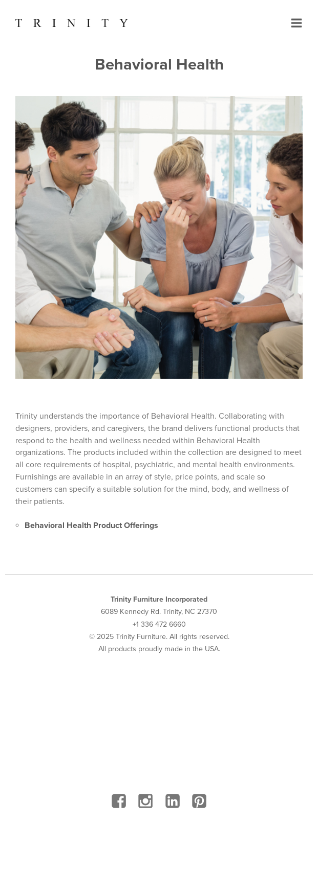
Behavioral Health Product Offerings (91, 525)
